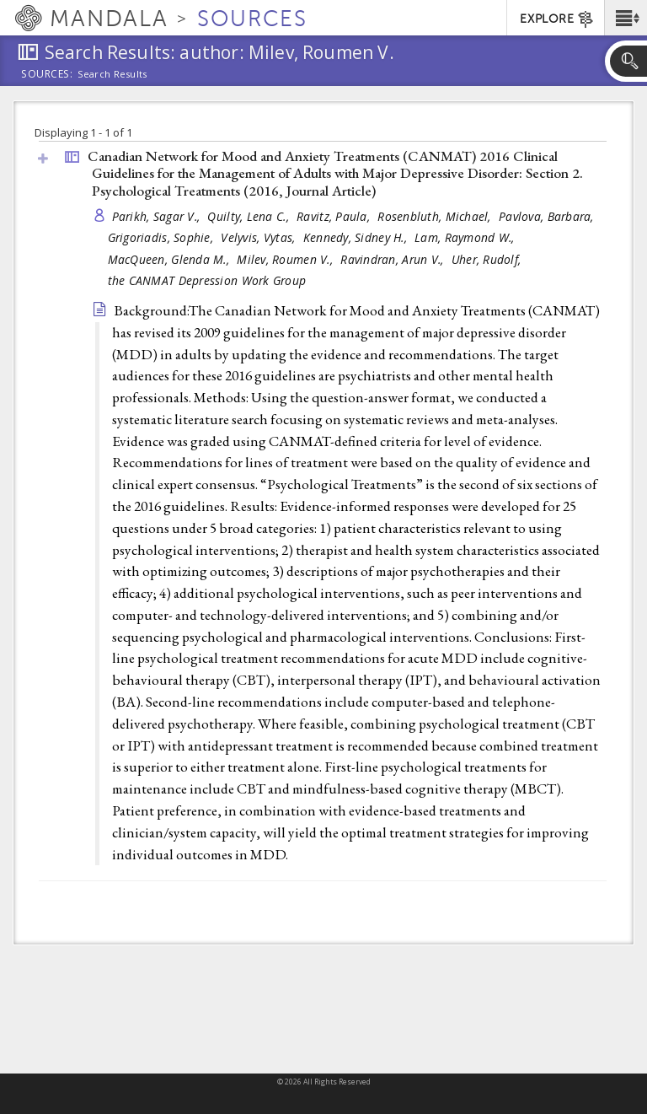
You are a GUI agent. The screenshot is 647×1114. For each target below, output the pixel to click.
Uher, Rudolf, (488, 259)
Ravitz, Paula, (335, 216)
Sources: (47, 75)
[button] (625, 17)
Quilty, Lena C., (249, 216)
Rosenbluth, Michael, (436, 216)
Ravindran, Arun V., (393, 259)
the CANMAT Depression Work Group (207, 280)
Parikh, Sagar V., (158, 216)
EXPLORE (557, 19)
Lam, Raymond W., (466, 237)
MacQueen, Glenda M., (170, 259)
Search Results (112, 74)
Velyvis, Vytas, (259, 237)
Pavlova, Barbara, (548, 216)
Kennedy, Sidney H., (357, 237)
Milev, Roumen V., (286, 259)
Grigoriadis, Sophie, (162, 237)
